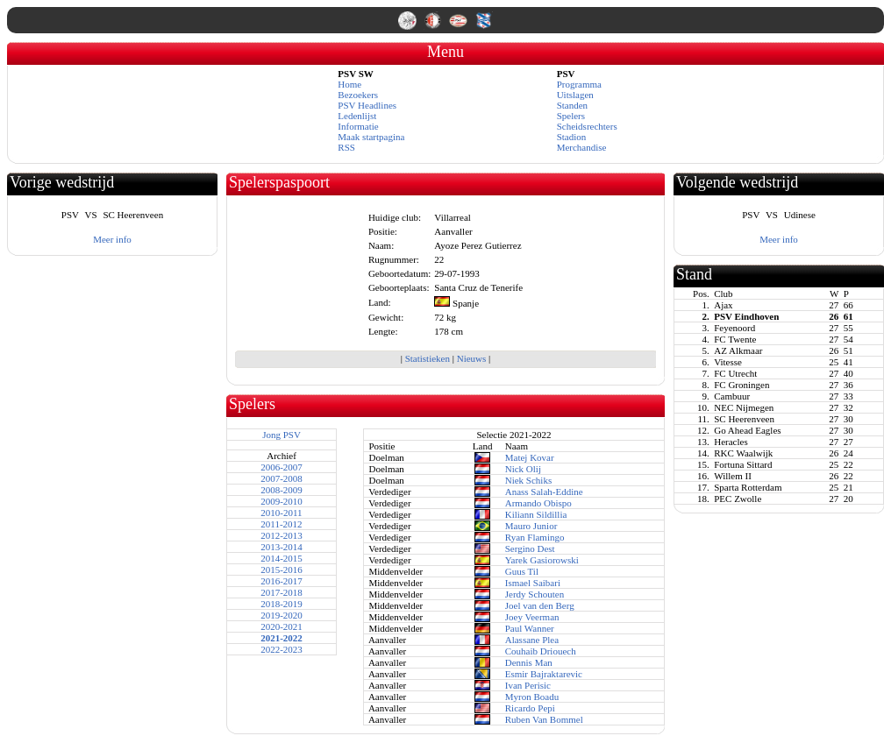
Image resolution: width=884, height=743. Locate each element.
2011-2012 (281, 524)
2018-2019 (281, 603)
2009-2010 (281, 501)
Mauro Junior (531, 525)
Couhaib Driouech (540, 651)
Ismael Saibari (532, 582)
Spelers (571, 115)
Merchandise (582, 147)
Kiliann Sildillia (536, 514)
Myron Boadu (532, 696)
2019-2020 (281, 615)
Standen (572, 105)
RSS (346, 147)
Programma (579, 84)
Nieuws (472, 358)
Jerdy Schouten (535, 594)
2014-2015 (281, 558)
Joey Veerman (532, 617)
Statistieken (427, 358)
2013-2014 (281, 546)
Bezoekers (358, 94)
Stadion (572, 136)
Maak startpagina (371, 136)
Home (349, 84)
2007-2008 (281, 478)
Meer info (112, 239)
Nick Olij (523, 468)
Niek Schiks (528, 480)
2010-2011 (281, 512)
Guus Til (521, 571)
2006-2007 (281, 467)
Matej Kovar (529, 457)
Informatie (358, 126)
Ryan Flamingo (535, 537)
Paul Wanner (529, 628)
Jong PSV (281, 434)
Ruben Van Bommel (544, 719)
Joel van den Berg (539, 605)
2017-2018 (281, 592)
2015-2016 (281, 569)
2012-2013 (281, 535)
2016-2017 (281, 581)
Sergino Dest (530, 548)
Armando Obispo (538, 503)
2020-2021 (281, 626)
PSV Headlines (367, 105)
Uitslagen (575, 94)
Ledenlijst (357, 115)
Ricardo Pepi (530, 708)
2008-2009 (281, 490)
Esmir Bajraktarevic (543, 674)
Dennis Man (528, 662)
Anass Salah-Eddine (544, 491)
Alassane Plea (532, 639)
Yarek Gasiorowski (542, 560)
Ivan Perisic (528, 685)
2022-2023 (281, 649)
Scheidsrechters (587, 126)
